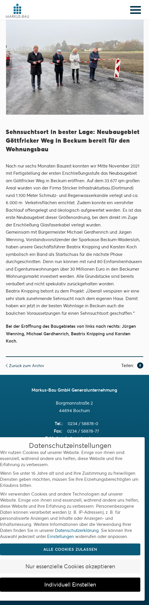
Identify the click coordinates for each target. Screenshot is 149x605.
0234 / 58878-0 (83, 423)
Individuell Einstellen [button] (70, 584)
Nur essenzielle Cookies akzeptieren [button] (70, 566)
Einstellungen (60, 536)
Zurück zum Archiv (25, 365)
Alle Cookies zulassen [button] (70, 549)
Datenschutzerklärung (77, 530)
